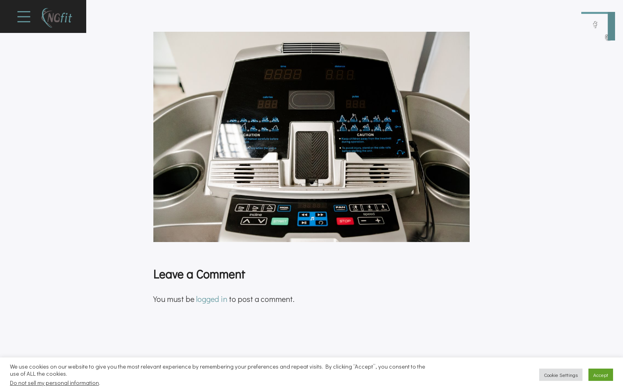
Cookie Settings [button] (561, 374)
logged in (211, 299)
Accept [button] (600, 374)
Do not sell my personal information (54, 382)
